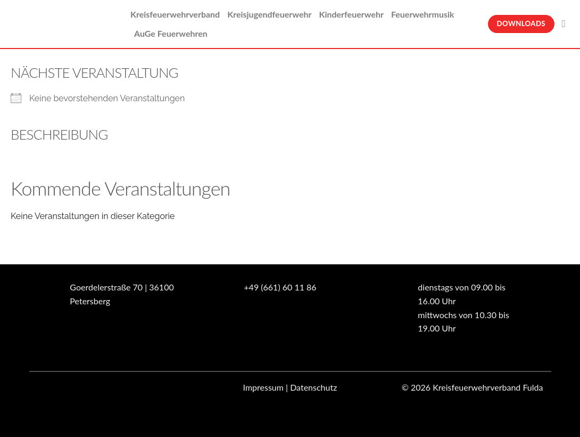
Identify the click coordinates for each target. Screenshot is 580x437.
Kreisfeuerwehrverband (175, 14)
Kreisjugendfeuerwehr (269, 14)
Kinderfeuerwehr (351, 14)
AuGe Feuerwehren (171, 33)
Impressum (263, 387)
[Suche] (567, 23)
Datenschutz (313, 387)
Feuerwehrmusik (422, 14)
